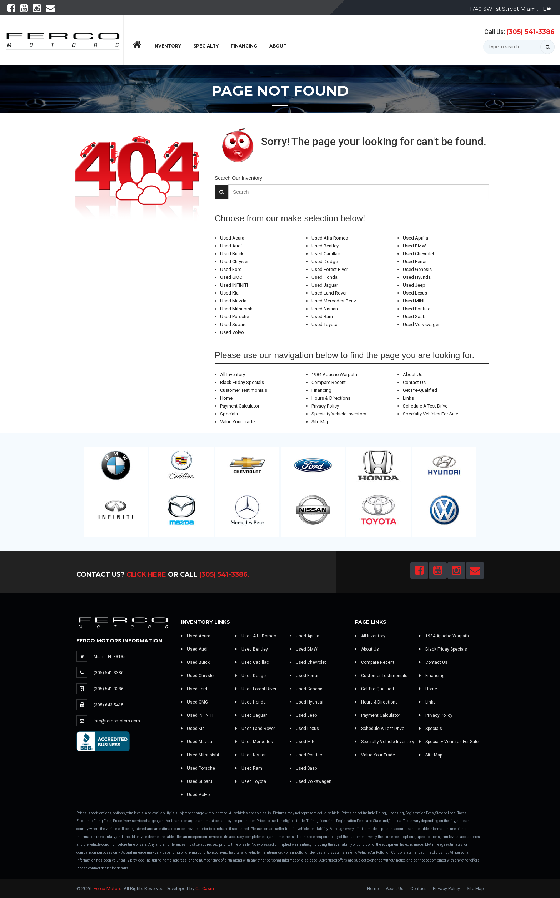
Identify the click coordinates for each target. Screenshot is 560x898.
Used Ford (231, 269)
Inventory (167, 46)
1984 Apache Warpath (334, 374)
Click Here (146, 574)
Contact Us (414, 382)
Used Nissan (324, 308)
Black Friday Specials (242, 382)
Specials (229, 413)
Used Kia (229, 293)
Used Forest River (329, 269)
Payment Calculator (239, 406)
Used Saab (414, 316)
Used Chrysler (234, 261)
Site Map (320, 421)
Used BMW (414, 245)
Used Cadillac (325, 253)
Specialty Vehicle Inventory (338, 413)
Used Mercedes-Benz (333, 301)
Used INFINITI (234, 285)
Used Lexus (415, 293)
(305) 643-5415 (109, 704)
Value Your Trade (237, 421)
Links (408, 398)
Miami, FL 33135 (110, 656)
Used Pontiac (416, 308)
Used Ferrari (415, 261)
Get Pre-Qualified (420, 390)
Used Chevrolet (418, 253)
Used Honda (324, 277)
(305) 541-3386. (224, 574)
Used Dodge (324, 261)
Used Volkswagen (422, 324)
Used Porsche (234, 316)
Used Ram (322, 316)
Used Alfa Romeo (329, 238)
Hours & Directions (330, 398)
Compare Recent (328, 382)
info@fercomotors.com (117, 721)
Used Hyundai (417, 277)
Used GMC (231, 277)
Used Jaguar (324, 285)
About (277, 46)
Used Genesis (417, 269)
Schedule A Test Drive (425, 406)
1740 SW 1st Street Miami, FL (510, 8)
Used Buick (232, 253)
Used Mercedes (254, 741)
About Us (412, 374)
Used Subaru (233, 324)
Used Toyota (324, 324)
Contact (418, 888)
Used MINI (413, 301)
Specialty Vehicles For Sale (430, 413)
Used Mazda (233, 301)
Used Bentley (325, 245)
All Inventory (232, 374)
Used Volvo (232, 332)
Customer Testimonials (243, 390)
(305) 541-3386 (530, 32)
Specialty (206, 46)
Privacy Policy (325, 406)
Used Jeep (414, 285)
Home (226, 398)
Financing (244, 46)
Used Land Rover (329, 293)
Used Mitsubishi (237, 308)
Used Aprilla (415, 238)
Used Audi (231, 245)
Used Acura (232, 238)
